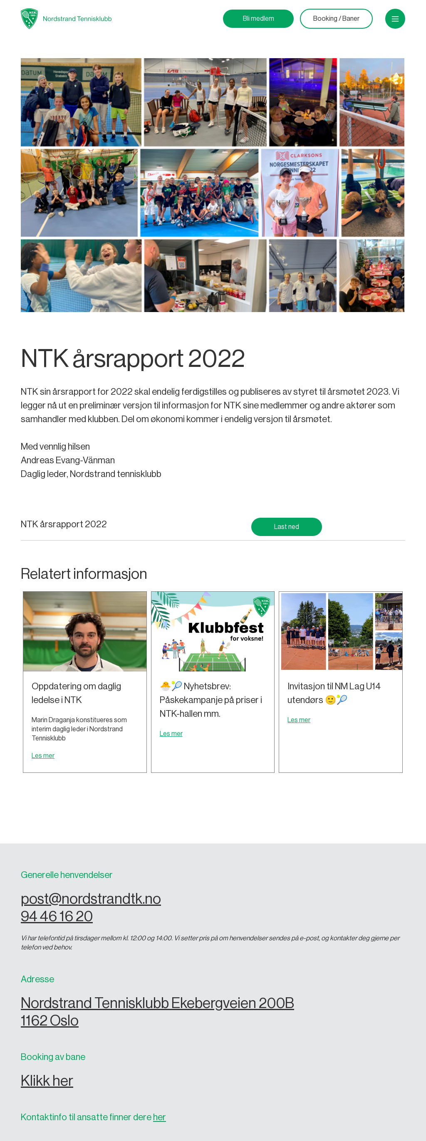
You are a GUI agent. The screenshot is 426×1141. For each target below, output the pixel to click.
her (159, 1117)
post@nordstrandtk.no (91, 899)
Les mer (43, 755)
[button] (395, 19)
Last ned (286, 527)
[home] (66, 18)
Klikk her (47, 1081)
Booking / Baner (336, 18)
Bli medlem (258, 18)
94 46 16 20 (57, 916)
